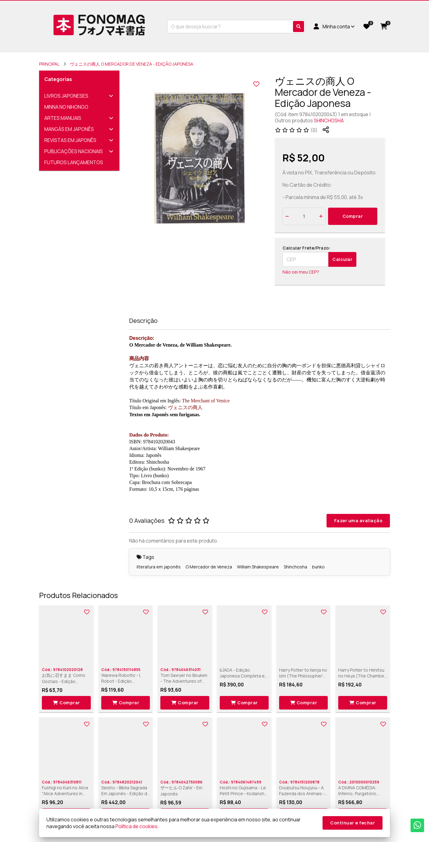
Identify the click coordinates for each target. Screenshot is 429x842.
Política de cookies (136, 826)
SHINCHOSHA (329, 120)
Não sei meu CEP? (301, 272)
